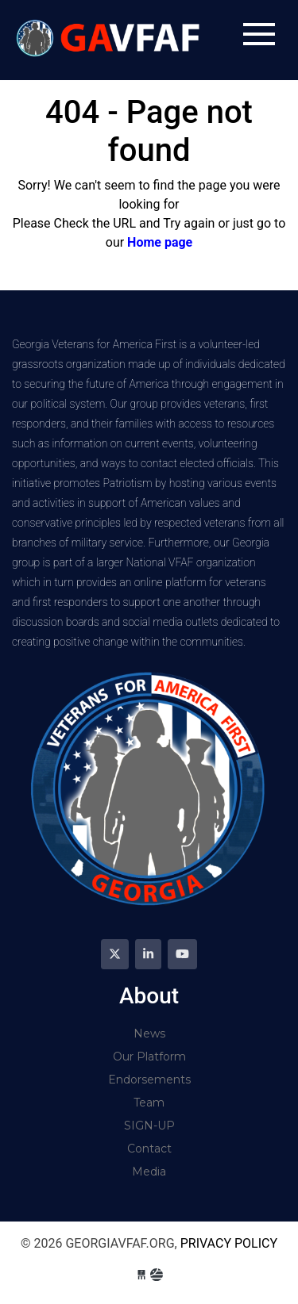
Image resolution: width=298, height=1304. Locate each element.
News (149, 1033)
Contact (149, 1148)
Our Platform (149, 1056)
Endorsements (149, 1079)
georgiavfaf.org (110, 40)
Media (149, 1171)
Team (149, 1102)
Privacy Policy (228, 1243)
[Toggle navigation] (259, 34)
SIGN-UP (149, 1125)
